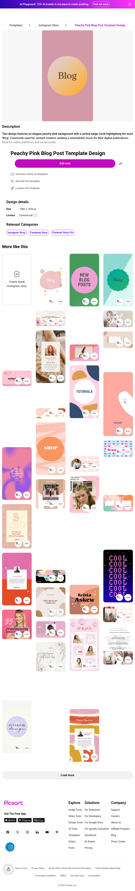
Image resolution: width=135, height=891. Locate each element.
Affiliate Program (120, 828)
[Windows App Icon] (39, 821)
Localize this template (27, 188)
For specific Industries (97, 828)
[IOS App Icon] (10, 821)
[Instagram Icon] (27, 832)
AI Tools (73, 828)
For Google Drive (94, 822)
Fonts (72, 847)
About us (116, 822)
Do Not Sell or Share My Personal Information (70, 868)
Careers (115, 816)
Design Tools (76, 822)
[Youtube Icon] (47, 832)
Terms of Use (21, 868)
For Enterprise (92, 809)
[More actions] (60, 301)
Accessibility (94, 875)
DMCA (63, 875)
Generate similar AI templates (31, 174)
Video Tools (75, 816)
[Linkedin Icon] (37, 832)
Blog (113, 835)
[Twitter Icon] (17, 832)
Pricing (88, 847)
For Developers (93, 816)
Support (115, 809)
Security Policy (77, 875)
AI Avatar (90, 841)
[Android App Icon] (25, 821)
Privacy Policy (38, 868)
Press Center (118, 841)
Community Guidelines (45, 875)
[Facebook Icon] (7, 832)
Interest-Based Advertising (107, 868)
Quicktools (91, 835)
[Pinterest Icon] (56, 832)
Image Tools (75, 809)
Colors (72, 841)
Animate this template (27, 181)
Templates (74, 835)
